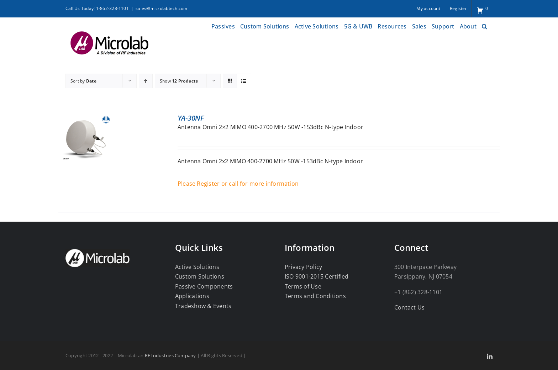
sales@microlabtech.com (161, 8)
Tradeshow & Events (203, 306)
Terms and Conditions (315, 296)
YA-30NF (191, 118)
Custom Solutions (199, 276)
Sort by (83, 81)
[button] (484, 25)
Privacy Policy (303, 267)
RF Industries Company (170, 355)
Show (179, 81)
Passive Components (204, 286)
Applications (192, 296)
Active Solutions (197, 267)
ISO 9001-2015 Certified (317, 276)
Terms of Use (303, 286)
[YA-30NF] (85, 118)
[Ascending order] (146, 81)
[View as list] (244, 81)
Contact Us (409, 307)
